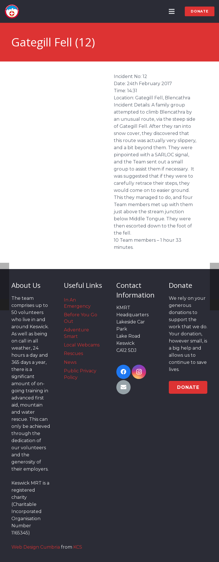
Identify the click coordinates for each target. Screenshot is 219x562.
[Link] (12, 11)
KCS (77, 547)
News (70, 362)
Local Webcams (82, 345)
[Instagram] (139, 372)
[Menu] (172, 11)
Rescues (73, 353)
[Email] (123, 387)
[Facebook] (123, 372)
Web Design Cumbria (35, 547)
